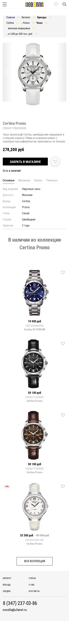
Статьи (32, 578)
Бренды (7, 585)
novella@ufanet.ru (15, 610)
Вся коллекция (34, 561)
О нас (31, 585)
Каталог (7, 578)
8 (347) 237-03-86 (20, 603)
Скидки (6, 591)
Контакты (34, 591)
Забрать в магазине (25, 162)
